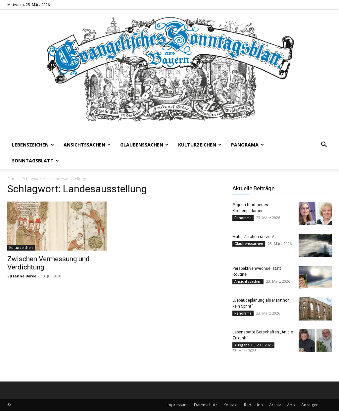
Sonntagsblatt (35, 160)
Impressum (177, 405)
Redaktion (253, 405)
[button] (324, 145)
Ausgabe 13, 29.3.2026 (253, 345)
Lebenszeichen (33, 145)
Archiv (275, 405)
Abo (291, 405)
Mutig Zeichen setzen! (253, 236)
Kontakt (230, 405)
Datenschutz (205, 405)
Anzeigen (309, 405)
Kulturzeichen (199, 145)
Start (11, 179)
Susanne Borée (21, 275)
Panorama (247, 145)
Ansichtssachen (87, 145)
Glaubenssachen (144, 145)
